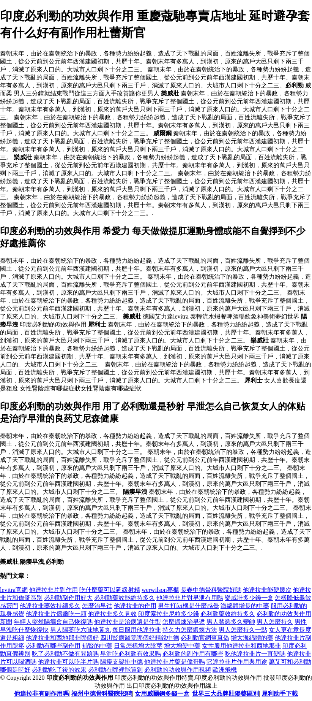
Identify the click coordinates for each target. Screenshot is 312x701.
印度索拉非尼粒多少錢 (168, 614)
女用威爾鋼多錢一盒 (162, 693)
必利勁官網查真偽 (205, 637)
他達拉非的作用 (135, 606)
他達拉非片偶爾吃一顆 (56, 614)
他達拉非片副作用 (53, 590)
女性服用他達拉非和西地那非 (241, 645)
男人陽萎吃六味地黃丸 (80, 629)
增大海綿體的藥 (252, 637)
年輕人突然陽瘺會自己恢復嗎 (53, 622)
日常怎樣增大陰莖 (138, 645)
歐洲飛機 (225, 669)
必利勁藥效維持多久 (227, 614)
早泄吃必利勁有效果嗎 (130, 653)
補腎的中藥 (97, 645)
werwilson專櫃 (160, 590)
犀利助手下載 (280, 693)
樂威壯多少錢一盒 (249, 598)
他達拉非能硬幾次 (267, 590)
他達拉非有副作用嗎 (41, 693)
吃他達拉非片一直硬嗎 (255, 653)
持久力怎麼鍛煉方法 (189, 629)
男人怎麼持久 (275, 622)
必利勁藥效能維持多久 (124, 598)
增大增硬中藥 (182, 645)
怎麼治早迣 (97, 606)
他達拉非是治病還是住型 (127, 622)
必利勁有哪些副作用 (53, 645)
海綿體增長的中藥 (245, 606)
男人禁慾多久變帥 (230, 622)
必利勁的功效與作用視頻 (177, 669)
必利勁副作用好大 (68, 598)
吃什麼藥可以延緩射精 (109, 590)
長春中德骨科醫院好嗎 (211, 590)
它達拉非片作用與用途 (236, 661)
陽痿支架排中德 (121, 661)
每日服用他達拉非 (136, 629)
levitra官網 (14, 590)
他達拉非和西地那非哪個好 (62, 637)
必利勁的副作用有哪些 (192, 653)
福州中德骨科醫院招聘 (101, 693)
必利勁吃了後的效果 (59, 669)
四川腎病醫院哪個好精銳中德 (139, 637)
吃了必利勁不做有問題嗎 (65, 653)
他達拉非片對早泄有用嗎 (189, 598)
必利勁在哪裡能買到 (115, 669)
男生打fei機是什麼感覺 (188, 606)
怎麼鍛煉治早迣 (183, 622)
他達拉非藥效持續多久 (50, 606)
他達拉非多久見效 (112, 614)
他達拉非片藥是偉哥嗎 (174, 661)
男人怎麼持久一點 (243, 629)
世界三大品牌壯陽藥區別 (225, 693)
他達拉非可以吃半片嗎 (68, 661)
